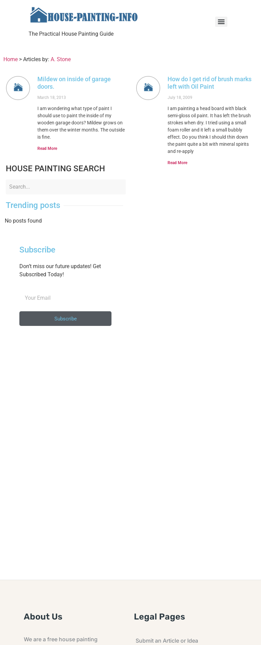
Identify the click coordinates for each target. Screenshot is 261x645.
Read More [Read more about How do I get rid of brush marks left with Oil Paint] (177, 162)
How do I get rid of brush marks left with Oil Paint (209, 82)
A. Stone (61, 59)
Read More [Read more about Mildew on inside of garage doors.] (47, 148)
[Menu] (221, 22)
